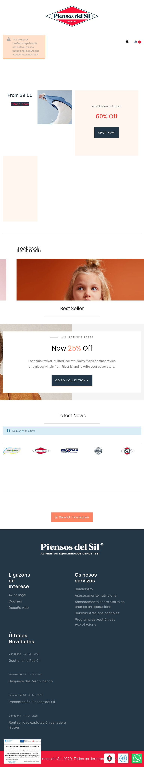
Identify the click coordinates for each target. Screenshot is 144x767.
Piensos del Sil (17, 674)
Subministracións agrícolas (97, 613)
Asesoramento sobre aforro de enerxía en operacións (100, 604)
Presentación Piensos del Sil (32, 701)
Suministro (84, 589)
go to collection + (71, 380)
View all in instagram (72, 517)
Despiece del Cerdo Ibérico (31, 681)
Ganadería (15, 653)
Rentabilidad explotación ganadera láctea (37, 724)
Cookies (15, 601)
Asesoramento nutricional (96, 595)
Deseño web (19, 607)
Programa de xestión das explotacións (95, 622)
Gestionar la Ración (25, 660)
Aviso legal (17, 595)
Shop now (20, 104)
